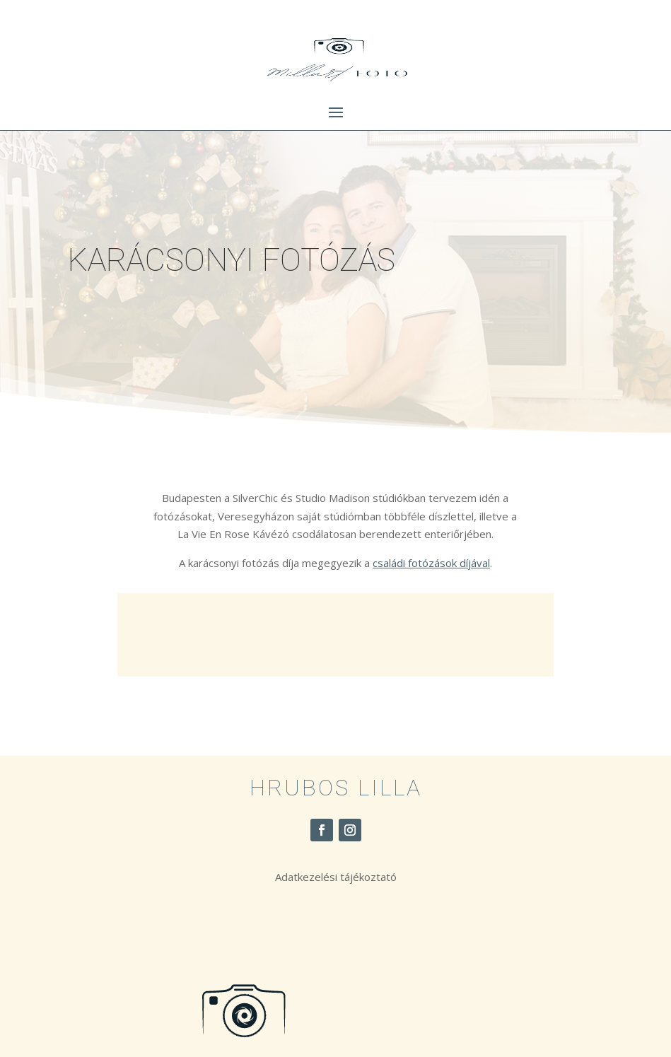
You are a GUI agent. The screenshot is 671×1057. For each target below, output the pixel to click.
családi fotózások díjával (431, 563)
